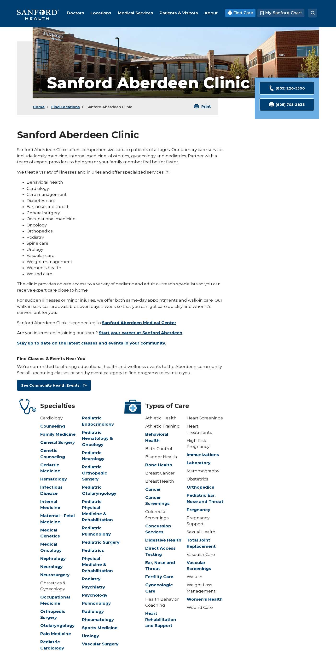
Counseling (52, 426)
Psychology (94, 595)
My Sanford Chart (281, 12)
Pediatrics (93, 550)
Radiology (93, 611)
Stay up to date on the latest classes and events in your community (91, 343)
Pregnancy (198, 509)
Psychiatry (93, 587)
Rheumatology (98, 619)
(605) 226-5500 (287, 88)
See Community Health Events (50, 385)
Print (206, 106)
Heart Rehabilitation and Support (160, 619)
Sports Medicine (99, 627)
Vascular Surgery (100, 644)
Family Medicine (57, 434)
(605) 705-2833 (287, 104)
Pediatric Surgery (100, 542)
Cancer (153, 489)
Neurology (51, 566)
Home (39, 107)
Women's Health (205, 599)
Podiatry (91, 578)
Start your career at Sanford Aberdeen (140, 332)
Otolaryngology (57, 625)
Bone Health (158, 465)
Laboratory (198, 462)
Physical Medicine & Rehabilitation (97, 564)
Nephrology (53, 558)
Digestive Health (163, 540)
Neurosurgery (55, 574)
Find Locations (65, 107)
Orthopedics (200, 487)
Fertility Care (159, 576)
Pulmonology (96, 603)
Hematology (53, 479)
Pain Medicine (55, 633)
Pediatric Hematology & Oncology (97, 438)
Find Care (240, 12)
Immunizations (203, 454)
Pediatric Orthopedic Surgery (94, 472)
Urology (90, 635)
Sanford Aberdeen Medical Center (139, 322)
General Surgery (57, 442)
